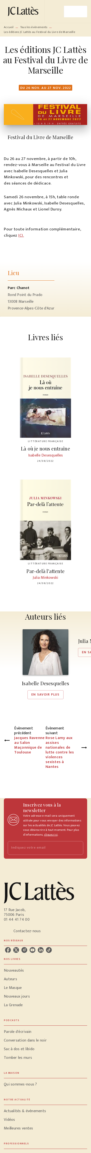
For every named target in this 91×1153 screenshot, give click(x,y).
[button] (45, 664)
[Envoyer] (77, 848)
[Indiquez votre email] (39, 848)
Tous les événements (33, 27)
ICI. (21, 235)
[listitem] (8, 950)
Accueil (8, 27)
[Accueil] (24, 11)
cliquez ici (51, 834)
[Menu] (75, 11)
